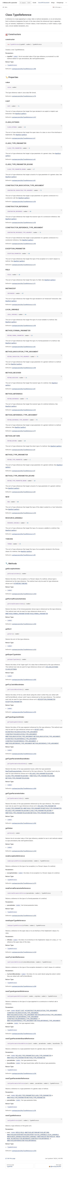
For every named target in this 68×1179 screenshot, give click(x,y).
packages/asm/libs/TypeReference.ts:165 (24, 243)
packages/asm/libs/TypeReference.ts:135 (24, 222)
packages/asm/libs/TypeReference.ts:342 (24, 649)
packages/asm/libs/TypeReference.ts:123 (24, 304)
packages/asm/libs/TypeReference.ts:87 (23, 389)
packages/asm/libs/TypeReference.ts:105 (24, 325)
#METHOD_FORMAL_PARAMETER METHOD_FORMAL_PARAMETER (26, 613)
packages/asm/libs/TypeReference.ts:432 (24, 753)
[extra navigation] (66, 2)
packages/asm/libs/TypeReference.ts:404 (24, 594)
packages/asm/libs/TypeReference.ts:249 (24, 952)
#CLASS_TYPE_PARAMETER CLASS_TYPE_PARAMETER (33, 1055)
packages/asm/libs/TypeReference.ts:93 (23, 346)
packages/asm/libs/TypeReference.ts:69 (23, 492)
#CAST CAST (39, 729)
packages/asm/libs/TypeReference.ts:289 (24, 986)
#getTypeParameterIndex (13, 771)
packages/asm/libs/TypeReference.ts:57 (23, 138)
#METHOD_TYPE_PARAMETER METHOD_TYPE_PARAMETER (42, 808)
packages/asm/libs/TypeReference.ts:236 (24, 1073)
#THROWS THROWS (20, 583)
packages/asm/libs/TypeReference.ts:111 (23, 534)
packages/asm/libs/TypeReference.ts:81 (23, 449)
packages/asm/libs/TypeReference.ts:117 (24, 264)
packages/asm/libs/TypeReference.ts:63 (23, 180)
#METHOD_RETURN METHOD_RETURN (37, 1132)
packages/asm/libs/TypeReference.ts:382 (24, 679)
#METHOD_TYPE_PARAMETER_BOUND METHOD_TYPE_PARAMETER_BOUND (29, 813)
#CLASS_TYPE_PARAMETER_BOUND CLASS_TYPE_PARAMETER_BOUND (28, 810)
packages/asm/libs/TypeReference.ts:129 (24, 513)
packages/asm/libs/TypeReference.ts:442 (24, 851)
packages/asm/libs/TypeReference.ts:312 (24, 1033)
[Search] (25, 2)
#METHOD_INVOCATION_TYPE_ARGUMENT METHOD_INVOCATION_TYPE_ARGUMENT (32, 736)
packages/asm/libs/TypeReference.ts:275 (24, 883)
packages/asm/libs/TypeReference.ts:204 (24, 1150)
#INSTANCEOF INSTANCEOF (46, 1136)
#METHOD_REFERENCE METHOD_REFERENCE (21, 1140)
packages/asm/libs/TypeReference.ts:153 (24, 201)
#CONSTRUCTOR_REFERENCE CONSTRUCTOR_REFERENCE (30, 1138)
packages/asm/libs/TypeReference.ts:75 (23, 283)
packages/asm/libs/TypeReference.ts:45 (23, 159)
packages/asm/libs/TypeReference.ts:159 (24, 367)
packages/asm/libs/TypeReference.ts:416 (24, 712)
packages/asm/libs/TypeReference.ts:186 (24, 68)
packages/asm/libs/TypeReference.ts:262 (24, 915)
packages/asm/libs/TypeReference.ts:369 (24, 788)
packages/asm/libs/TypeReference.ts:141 (24, 410)
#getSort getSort (20, 113)
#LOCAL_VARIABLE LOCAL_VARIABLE (46, 1134)
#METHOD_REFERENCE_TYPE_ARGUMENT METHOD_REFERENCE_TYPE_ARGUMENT (32, 743)
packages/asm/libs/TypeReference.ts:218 (24, 1110)
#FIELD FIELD (20, 1132)
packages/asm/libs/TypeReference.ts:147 (24, 117)
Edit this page (10, 1158)
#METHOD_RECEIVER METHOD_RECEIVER (20, 1134)
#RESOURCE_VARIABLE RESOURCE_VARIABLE (21, 1136)
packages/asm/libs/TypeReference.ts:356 (24, 823)
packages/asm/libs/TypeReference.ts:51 (23, 470)
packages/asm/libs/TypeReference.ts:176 (24, 96)
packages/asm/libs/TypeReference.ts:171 (24, 431)
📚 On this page (57, 7)
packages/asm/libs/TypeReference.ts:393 (24, 624)
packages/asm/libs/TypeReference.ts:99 (23, 555)
